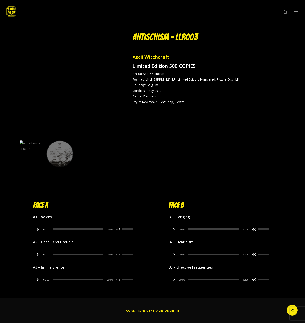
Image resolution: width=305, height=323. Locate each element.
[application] (85, 229)
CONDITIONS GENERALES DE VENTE (152, 310)
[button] (296, 11)
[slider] (78, 229)
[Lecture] (38, 229)
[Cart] (285, 11)
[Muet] (118, 229)
